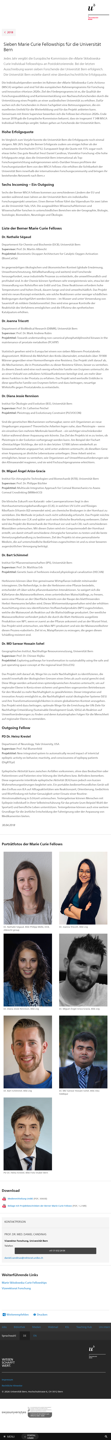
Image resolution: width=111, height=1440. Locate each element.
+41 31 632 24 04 (57, 1250)
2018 (10, 32)
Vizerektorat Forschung (16, 1288)
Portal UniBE (31, 1436)
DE (24, 1335)
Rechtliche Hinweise (12, 1385)
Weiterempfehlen (18, 1314)
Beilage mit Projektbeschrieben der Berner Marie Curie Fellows (47, 1205)
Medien (36, 1327)
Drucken (42, 1314)
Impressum (7, 1379)
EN (35, 1335)
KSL (67, 1327)
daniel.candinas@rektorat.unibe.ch (23, 1257)
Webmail (53, 1327)
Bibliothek (19, 1327)
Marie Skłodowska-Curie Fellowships (24, 1282)
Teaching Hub (84, 1327)
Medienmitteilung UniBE (27, 1198)
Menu (11, 1435)
